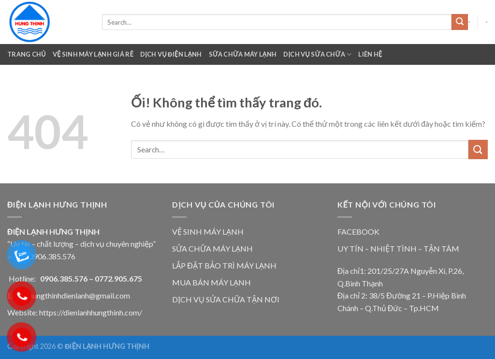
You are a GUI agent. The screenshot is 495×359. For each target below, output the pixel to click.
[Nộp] (459, 22)
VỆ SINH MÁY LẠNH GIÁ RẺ (93, 54)
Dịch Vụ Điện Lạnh (171, 54)
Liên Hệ (370, 54)
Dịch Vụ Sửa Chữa (317, 54)
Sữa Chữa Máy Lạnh (243, 54)
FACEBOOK (358, 231)
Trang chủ (26, 54)
